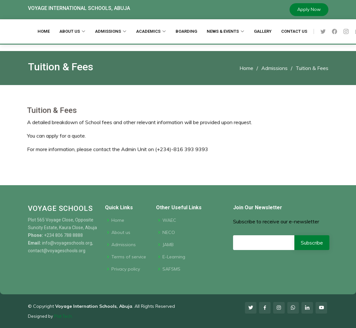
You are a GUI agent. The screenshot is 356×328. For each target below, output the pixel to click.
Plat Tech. (63, 316)
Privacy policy (125, 269)
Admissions (274, 68)
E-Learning (173, 257)
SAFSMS (171, 269)
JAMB (168, 244)
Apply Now (309, 9)
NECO (168, 232)
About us (120, 232)
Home (246, 68)
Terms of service (128, 257)
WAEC (169, 220)
